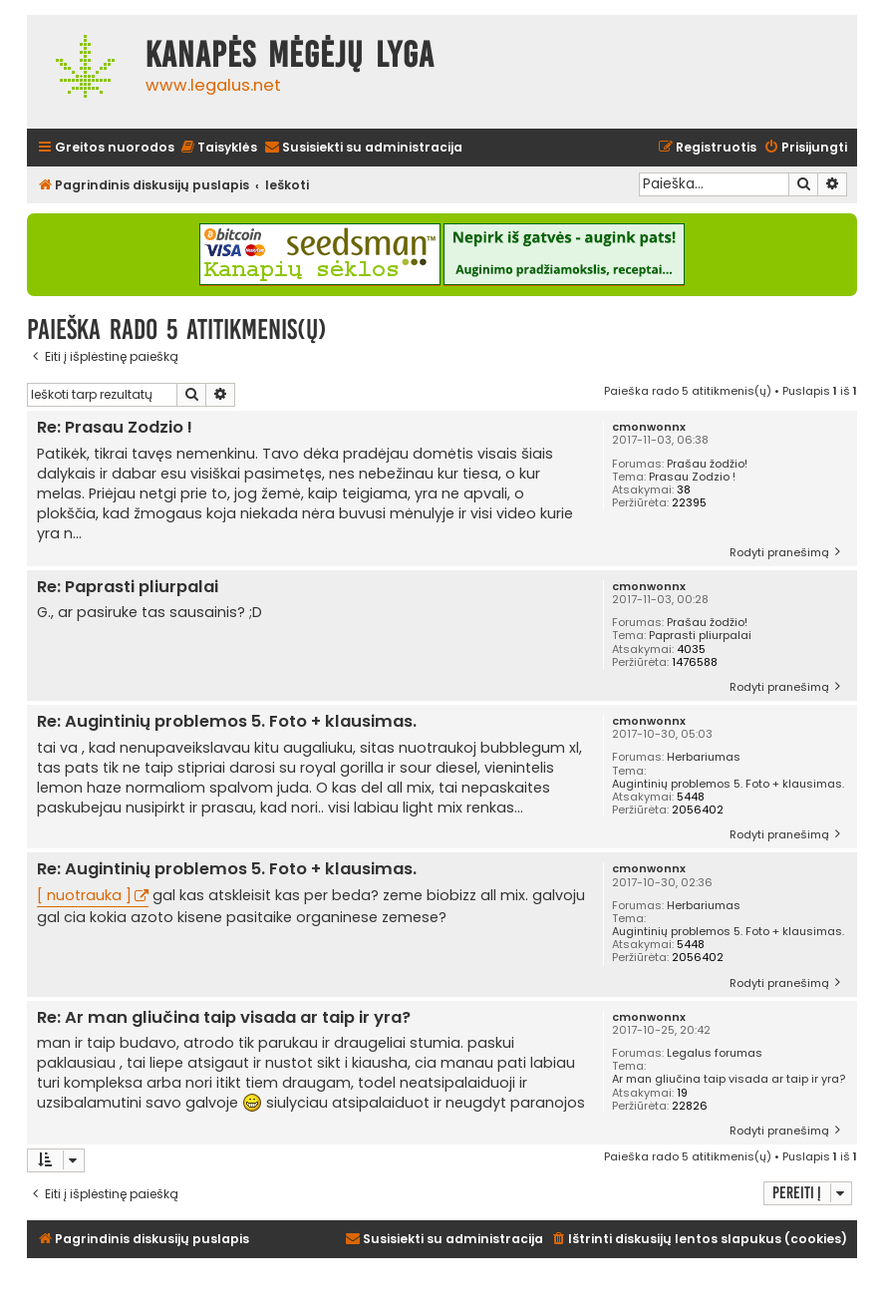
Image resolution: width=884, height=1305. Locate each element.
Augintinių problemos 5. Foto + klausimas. (728, 784)
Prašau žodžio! (707, 464)
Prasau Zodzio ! (692, 477)
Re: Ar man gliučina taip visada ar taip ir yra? (224, 1018)
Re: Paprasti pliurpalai (127, 587)
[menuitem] (218, 148)
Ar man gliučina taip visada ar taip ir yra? (728, 1079)
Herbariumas (703, 757)
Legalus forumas (714, 1053)
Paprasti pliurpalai (700, 635)
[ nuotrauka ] (84, 895)
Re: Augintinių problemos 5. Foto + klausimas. (227, 722)
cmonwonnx (649, 427)
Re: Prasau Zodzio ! (114, 428)
